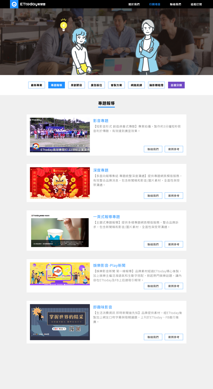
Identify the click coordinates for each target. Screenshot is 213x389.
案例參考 (174, 149)
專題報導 (56, 85)
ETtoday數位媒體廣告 (28, 4)
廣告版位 (96, 85)
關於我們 (134, 4)
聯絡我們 (175, 4)
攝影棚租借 (156, 85)
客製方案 (116, 85)
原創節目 (76, 85)
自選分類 (176, 85)
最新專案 (36, 85)
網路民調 (136, 85)
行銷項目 (155, 4)
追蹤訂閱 (196, 4)
